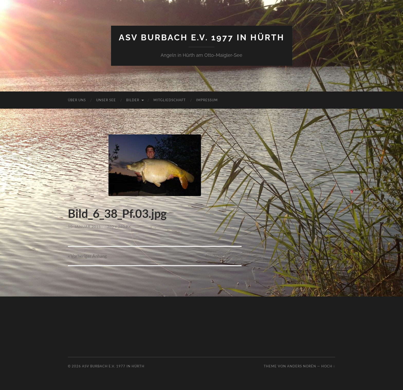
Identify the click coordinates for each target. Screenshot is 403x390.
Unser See (106, 100)
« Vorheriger (87, 256)
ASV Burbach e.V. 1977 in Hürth (202, 37)
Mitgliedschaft (169, 100)
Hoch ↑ (328, 366)
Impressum (207, 100)
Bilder (132, 100)
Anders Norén (301, 366)
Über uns (77, 100)
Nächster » (224, 256)
